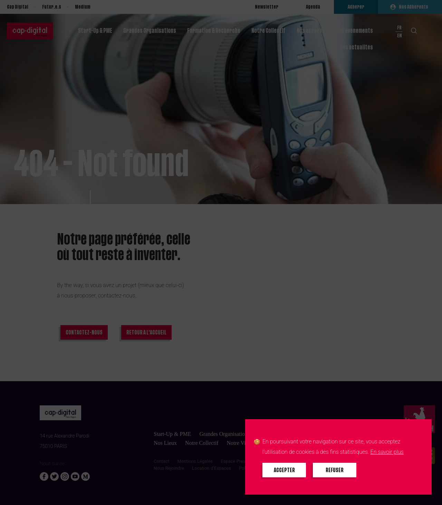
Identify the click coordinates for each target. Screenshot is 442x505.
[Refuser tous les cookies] (334, 470)
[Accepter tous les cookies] (284, 470)
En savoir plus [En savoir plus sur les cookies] (387, 452)
